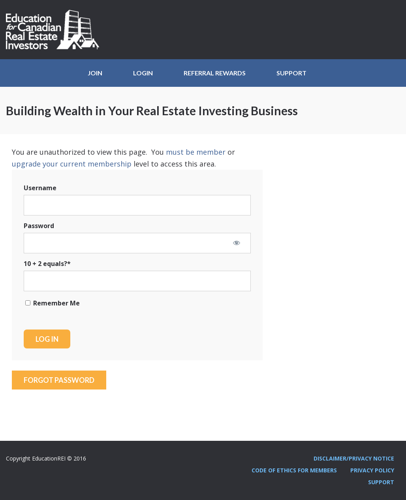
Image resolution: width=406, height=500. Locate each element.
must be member (196, 152)
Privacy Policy (372, 470)
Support (291, 73)
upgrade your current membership (72, 164)
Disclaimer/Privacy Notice (354, 458)
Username (40, 188)
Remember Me (52, 303)
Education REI (55, 29)
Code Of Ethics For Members (294, 470)
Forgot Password (59, 380)
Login (143, 73)
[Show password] (236, 242)
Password (39, 225)
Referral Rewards (215, 73)
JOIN (95, 73)
